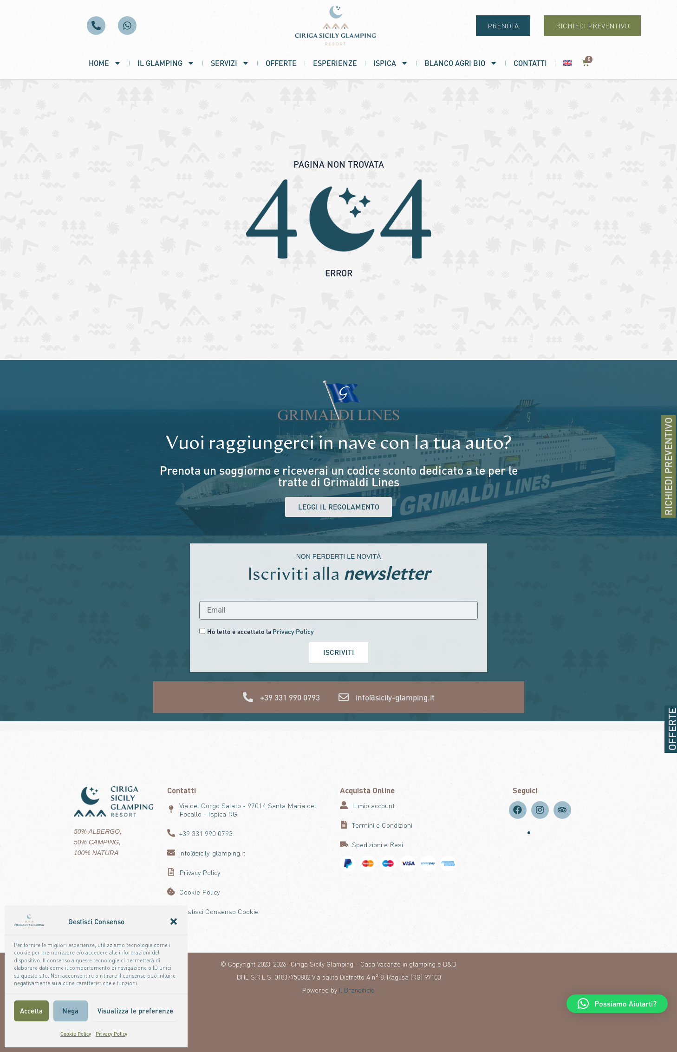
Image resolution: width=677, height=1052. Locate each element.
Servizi (230, 63)
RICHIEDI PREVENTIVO (670, 466)
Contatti (530, 63)
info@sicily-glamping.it (395, 698)
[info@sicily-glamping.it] (343, 698)
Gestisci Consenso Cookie (219, 911)
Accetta (31, 1010)
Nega (70, 1010)
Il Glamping (166, 63)
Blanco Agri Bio (460, 63)
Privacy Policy (111, 1034)
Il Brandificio (357, 990)
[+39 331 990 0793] (248, 698)
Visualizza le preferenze (135, 1010)
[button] (173, 921)
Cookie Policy (75, 1034)
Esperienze (335, 63)
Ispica (390, 63)
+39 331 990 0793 (290, 698)
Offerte (281, 63)
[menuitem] (567, 63)
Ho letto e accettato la (260, 631)
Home (105, 63)
